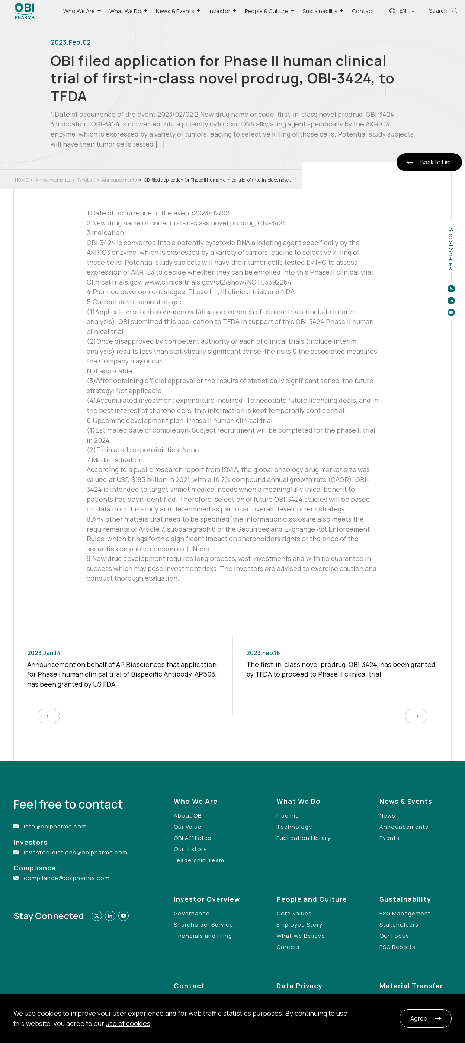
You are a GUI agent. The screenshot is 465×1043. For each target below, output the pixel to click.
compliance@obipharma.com (67, 878)
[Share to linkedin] (451, 300)
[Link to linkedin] (110, 916)
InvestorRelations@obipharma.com (76, 852)
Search (443, 11)
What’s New (84, 180)
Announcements (52, 180)
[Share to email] (451, 312)
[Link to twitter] (97, 916)
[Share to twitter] (451, 288)
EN (401, 11)
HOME (21, 180)
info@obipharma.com (55, 826)
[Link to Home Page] (25, 11)
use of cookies (128, 1023)
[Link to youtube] (123, 916)
